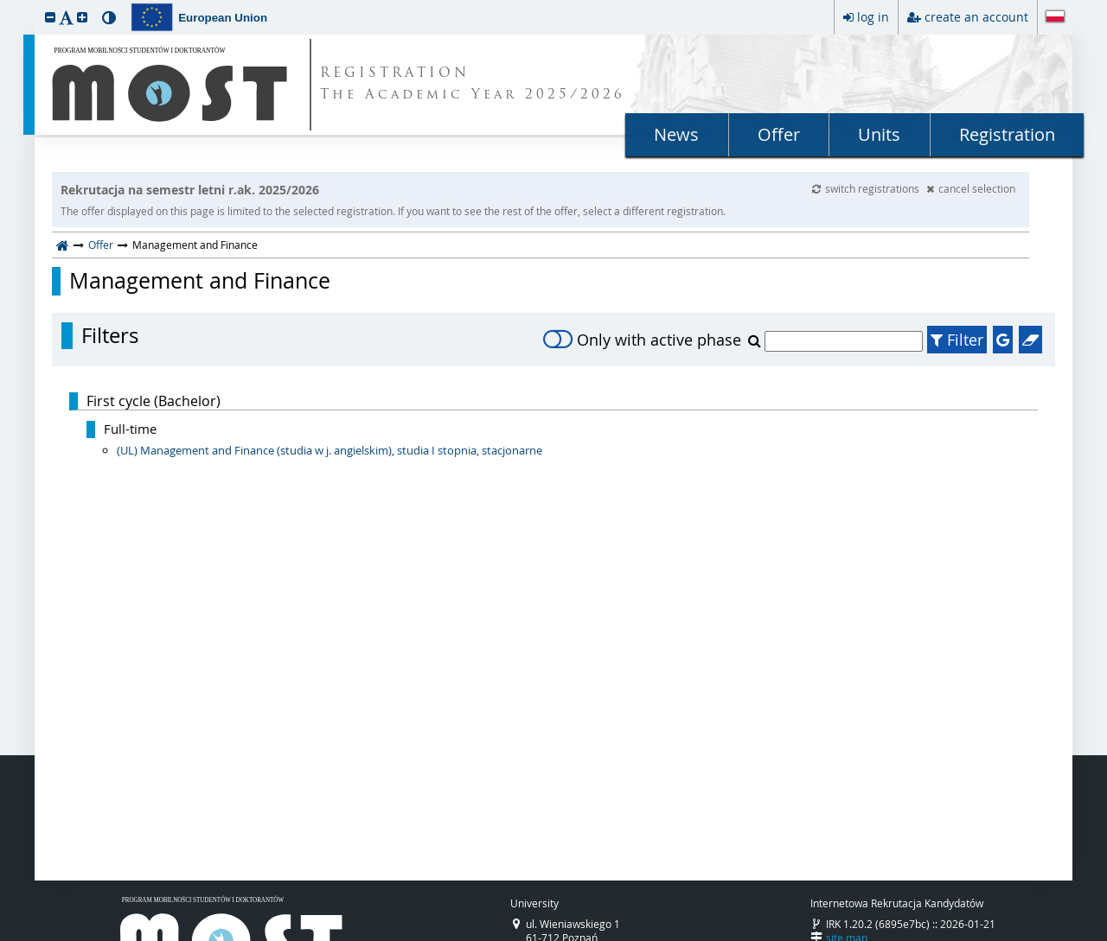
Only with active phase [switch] (642, 339)
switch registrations (867, 188)
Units (879, 134)
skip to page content (4, 4)
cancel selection (970, 188)
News (676, 134)
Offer (779, 134)
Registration (1007, 134)
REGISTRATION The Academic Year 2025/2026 (472, 84)
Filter (957, 339)
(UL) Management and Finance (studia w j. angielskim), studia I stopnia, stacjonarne (329, 450)
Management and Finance (199, 281)
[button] (50, 17)
